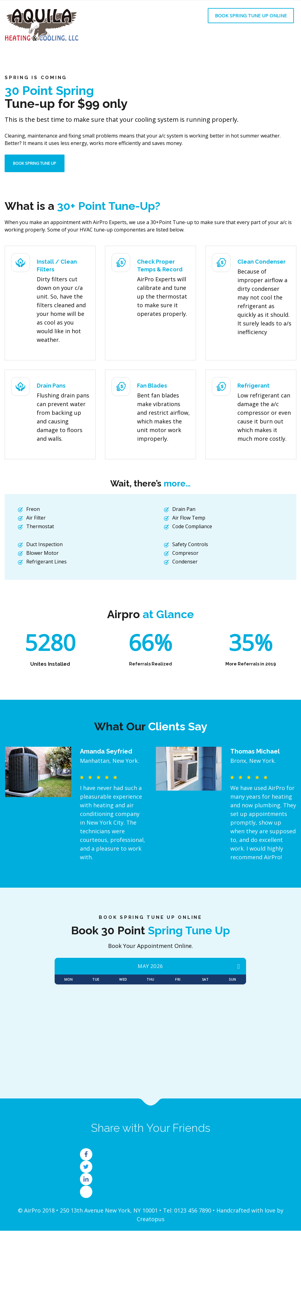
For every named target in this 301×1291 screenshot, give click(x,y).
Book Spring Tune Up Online (251, 15)
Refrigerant (253, 385)
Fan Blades (152, 385)
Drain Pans (51, 385)
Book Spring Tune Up (34, 163)
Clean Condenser (261, 261)
